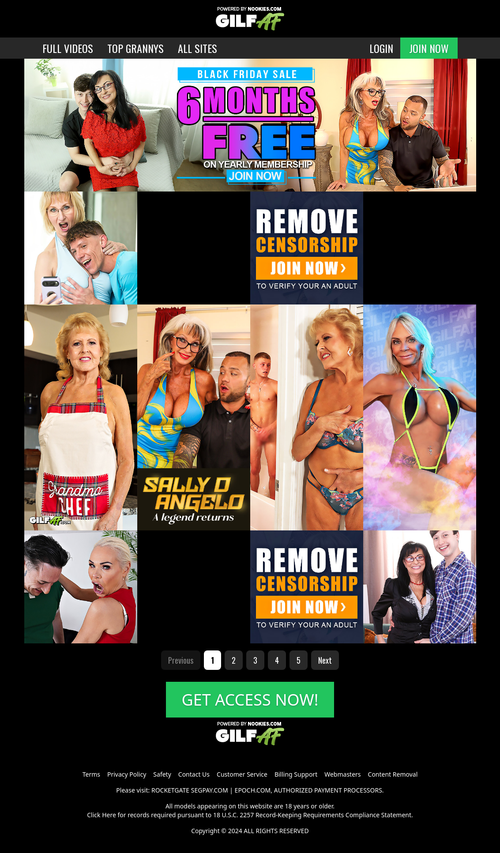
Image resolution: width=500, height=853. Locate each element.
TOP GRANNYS (135, 48)
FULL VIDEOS (67, 48)
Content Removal (393, 774)
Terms (91, 774)
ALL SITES (197, 48)
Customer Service (242, 774)
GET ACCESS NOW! (250, 699)
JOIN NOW (429, 48)
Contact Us (194, 774)
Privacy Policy (126, 774)
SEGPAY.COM (209, 790)
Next (325, 660)
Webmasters (342, 774)
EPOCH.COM (253, 790)
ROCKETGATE (170, 790)
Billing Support (295, 774)
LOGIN (381, 48)
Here (109, 815)
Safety (162, 774)
